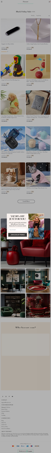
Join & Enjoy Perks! (18, 235)
